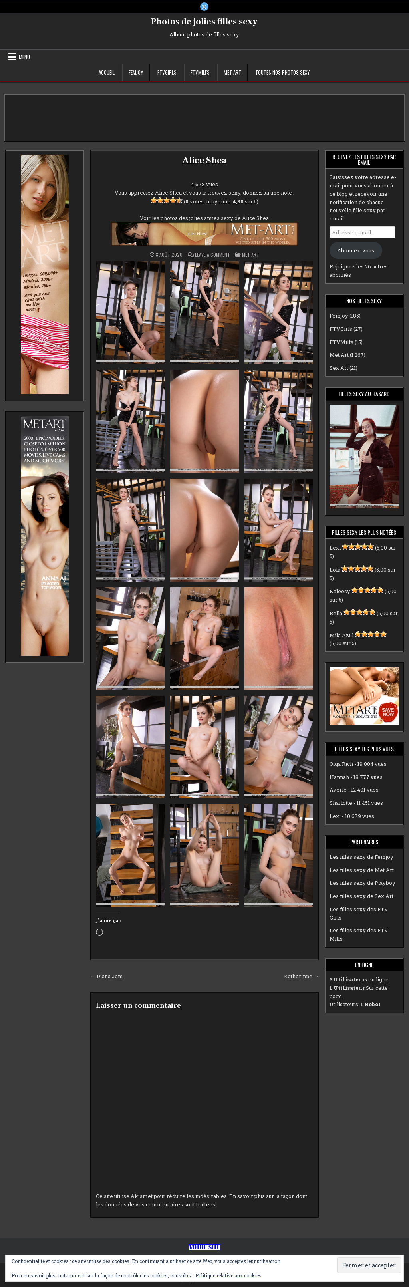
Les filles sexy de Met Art (362, 870)
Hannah (339, 777)
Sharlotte (341, 803)
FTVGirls (167, 73)
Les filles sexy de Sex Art (361, 896)
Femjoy (136, 73)
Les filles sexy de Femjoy (361, 856)
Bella (336, 613)
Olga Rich (341, 763)
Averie (338, 790)
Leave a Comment (212, 255)
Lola (335, 569)
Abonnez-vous (355, 250)
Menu (24, 57)
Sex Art (339, 368)
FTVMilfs (200, 73)
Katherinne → (301, 976)
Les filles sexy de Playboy (362, 883)
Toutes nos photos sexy (282, 73)
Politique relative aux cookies (228, 1275)
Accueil (107, 73)
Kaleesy (340, 591)
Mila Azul (341, 635)
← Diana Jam (106, 976)
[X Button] (204, 6)
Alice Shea (204, 161)
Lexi (335, 548)
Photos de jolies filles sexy (204, 22)
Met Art (232, 73)
